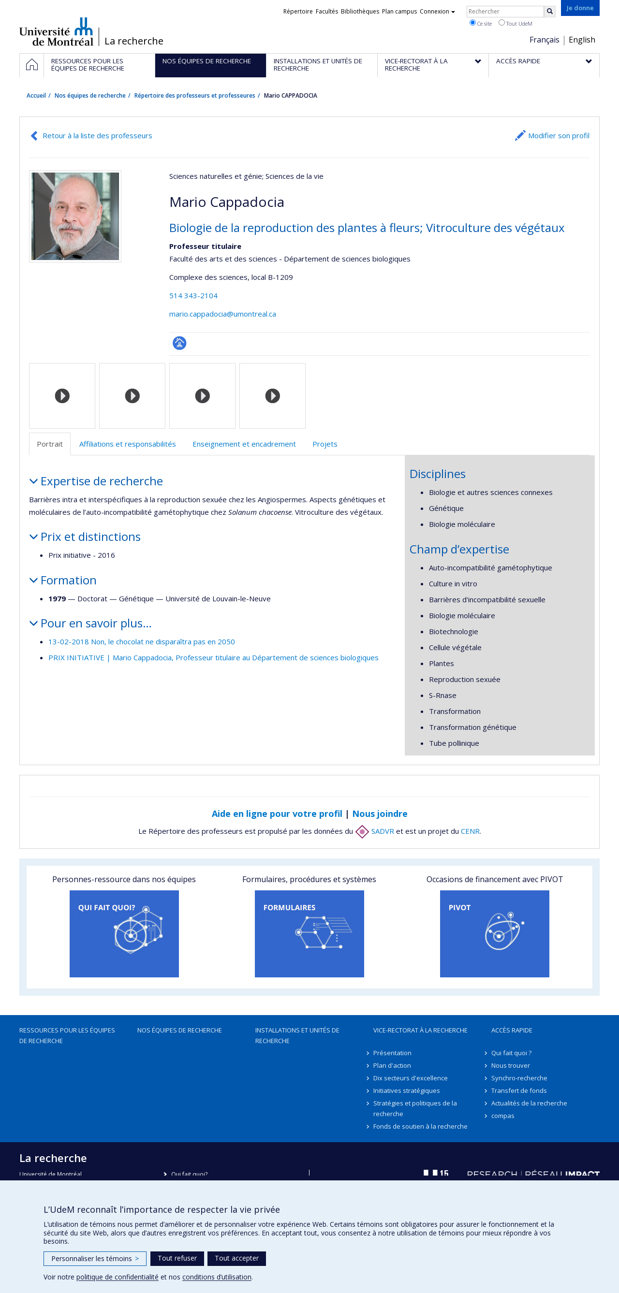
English (582, 39)
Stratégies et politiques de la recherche (415, 1108)
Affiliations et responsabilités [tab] (127, 444)
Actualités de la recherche (529, 1103)
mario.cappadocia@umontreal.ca (222, 314)
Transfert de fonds (519, 1090)
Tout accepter (237, 1258)
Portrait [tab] (50, 444)
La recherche (133, 41)
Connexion (437, 11)
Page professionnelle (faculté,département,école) (179, 342)
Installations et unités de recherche (297, 1035)
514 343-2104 (193, 295)
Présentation (392, 1052)
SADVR (374, 831)
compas (503, 1115)
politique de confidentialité (117, 1276)
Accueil (36, 95)
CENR (470, 831)
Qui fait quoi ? (511, 1052)
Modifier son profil (559, 135)
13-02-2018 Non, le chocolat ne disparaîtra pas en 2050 (141, 641)
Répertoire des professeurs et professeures (194, 95)
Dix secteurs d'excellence (410, 1078)
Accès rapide (511, 1030)
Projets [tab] (325, 444)
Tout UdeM (515, 23)
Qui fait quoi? (189, 1174)
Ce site (481, 23)
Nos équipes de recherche (90, 95)
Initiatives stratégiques (406, 1090)
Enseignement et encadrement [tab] (244, 444)
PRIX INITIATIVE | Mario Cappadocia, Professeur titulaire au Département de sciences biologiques (213, 657)
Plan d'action (392, 1065)
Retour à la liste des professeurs (97, 135)
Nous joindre (380, 813)
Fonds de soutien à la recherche (420, 1126)
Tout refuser (177, 1258)
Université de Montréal (56, 31)
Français (545, 39)
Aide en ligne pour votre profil (277, 813)
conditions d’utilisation (216, 1276)
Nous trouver (510, 1065)
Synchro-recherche (519, 1078)
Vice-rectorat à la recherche (420, 1030)
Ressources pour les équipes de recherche (67, 1035)
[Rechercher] (550, 11)
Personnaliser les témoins (95, 1258)
